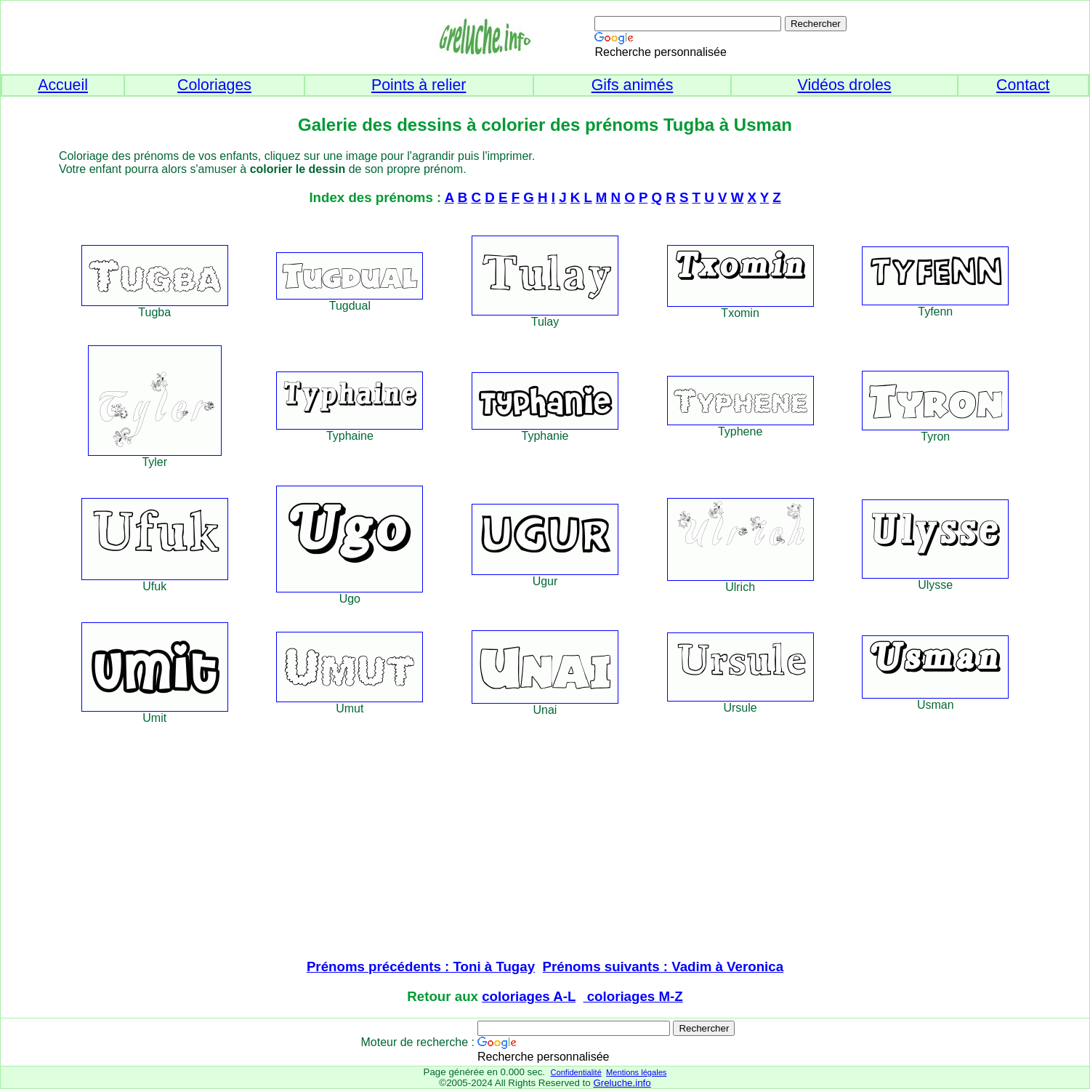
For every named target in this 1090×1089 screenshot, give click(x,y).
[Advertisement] (545, 843)
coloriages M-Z (633, 996)
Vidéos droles (845, 85)
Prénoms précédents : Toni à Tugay (421, 966)
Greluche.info (621, 1082)
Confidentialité (575, 1072)
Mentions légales (636, 1072)
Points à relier (418, 85)
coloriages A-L (529, 996)
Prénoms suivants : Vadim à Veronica (663, 966)
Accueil (63, 85)
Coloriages (214, 85)
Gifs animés (633, 85)
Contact (1023, 85)
